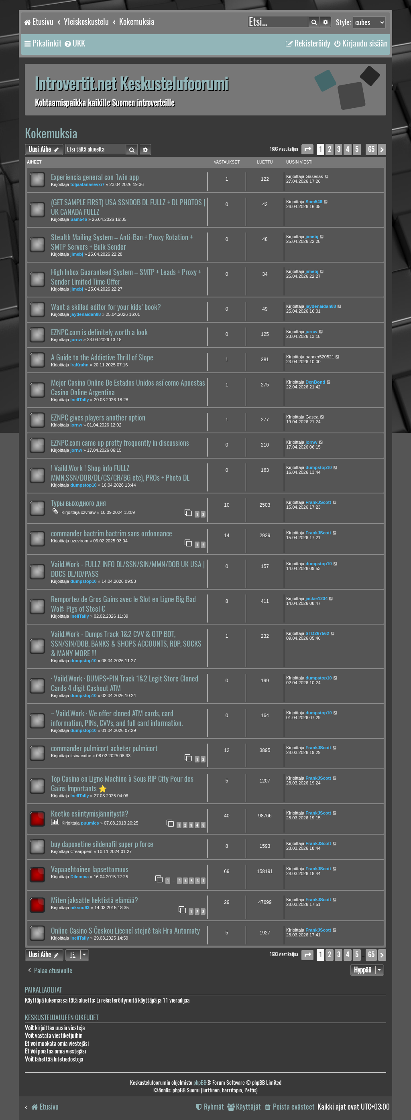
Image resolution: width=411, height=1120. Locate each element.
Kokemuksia (51, 133)
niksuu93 (80, 907)
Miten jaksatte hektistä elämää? (94, 900)
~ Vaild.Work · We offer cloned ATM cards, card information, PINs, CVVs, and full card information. (117, 718)
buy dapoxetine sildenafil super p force (102, 844)
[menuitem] (74, 43)
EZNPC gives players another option (98, 418)
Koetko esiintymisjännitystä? (89, 814)
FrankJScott (318, 502)
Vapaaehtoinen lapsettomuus (89, 869)
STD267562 (317, 633)
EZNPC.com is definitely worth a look (99, 332)
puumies (90, 823)
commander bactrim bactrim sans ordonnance (111, 533)
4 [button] (347, 149)
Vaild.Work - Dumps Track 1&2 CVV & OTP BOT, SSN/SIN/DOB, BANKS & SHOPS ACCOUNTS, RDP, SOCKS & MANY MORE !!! (126, 643)
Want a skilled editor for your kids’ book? (106, 307)
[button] (307, 149)
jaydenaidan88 (85, 314)
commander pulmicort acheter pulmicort (104, 748)
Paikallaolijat (43, 990)
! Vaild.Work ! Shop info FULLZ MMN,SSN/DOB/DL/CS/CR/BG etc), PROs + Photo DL (120, 473)
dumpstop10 (83, 485)
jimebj (76, 254)
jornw (76, 339)
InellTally (79, 399)
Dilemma (79, 876)
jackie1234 (316, 598)
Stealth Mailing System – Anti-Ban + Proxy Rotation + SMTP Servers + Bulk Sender (122, 242)
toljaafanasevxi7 (87, 184)
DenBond (315, 382)
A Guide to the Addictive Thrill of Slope (102, 357)
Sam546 (78, 219)
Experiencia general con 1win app (95, 177)
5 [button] (356, 149)
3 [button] (338, 149)
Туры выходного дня (78, 503)
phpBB (199, 1082)
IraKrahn (79, 364)
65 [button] (371, 149)
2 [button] (329, 149)
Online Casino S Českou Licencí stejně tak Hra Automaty (125, 931)
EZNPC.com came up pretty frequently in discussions (120, 443)
